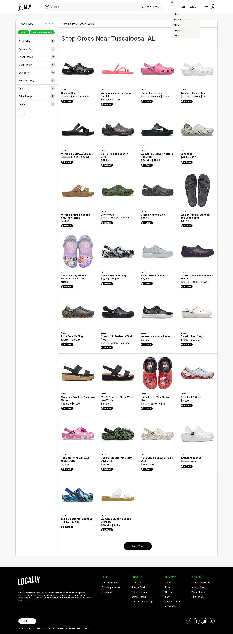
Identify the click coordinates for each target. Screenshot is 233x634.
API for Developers (200, 582)
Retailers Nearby (110, 582)
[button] (37, 41)
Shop (173, 6)
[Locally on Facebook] (197, 621)
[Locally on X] (212, 621)
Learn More (137, 582)
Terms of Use (198, 597)
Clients (168, 592)
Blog (167, 587)
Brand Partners (139, 597)
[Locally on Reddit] (189, 621)
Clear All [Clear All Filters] (50, 24)
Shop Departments (111, 587)
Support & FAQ (172, 601)
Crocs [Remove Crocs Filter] (23, 32)
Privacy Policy (198, 592)
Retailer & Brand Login (142, 601)
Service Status (198, 587)
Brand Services (139, 592)
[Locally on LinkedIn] (204, 621)
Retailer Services (140, 587)
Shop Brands (108, 592)
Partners (169, 597)
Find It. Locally (146, 6)
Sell (182, 6)
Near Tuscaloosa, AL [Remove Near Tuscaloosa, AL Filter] (42, 32)
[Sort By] (199, 23)
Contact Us (170, 606)
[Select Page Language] (27, 621)
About (193, 6)
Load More (138, 546)
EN (206, 6)
